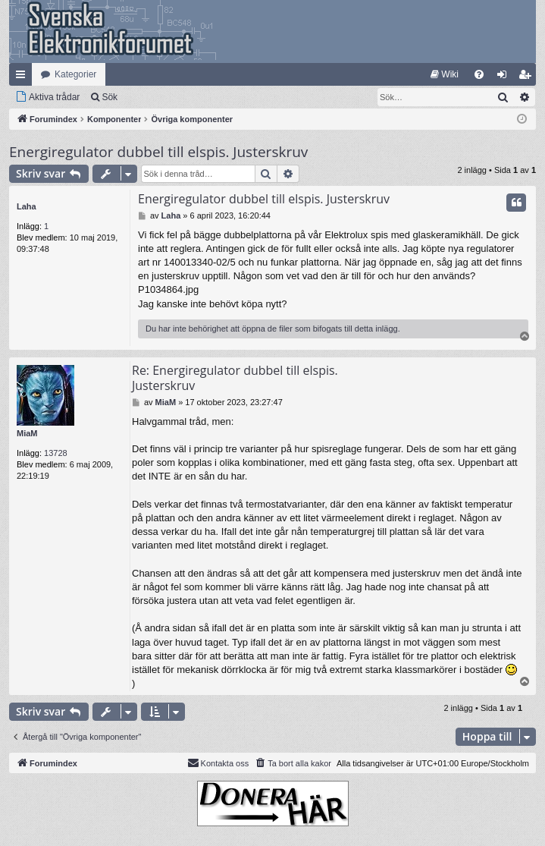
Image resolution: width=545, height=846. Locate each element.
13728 (55, 453)
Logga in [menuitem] (505, 77)
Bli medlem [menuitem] (528, 77)
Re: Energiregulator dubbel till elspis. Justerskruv (235, 378)
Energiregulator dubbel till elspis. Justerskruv (158, 152)
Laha (26, 206)
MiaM (27, 433)
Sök (109, 97)
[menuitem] (444, 74)
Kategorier (75, 74)
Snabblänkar (23, 77)
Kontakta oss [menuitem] (218, 762)
